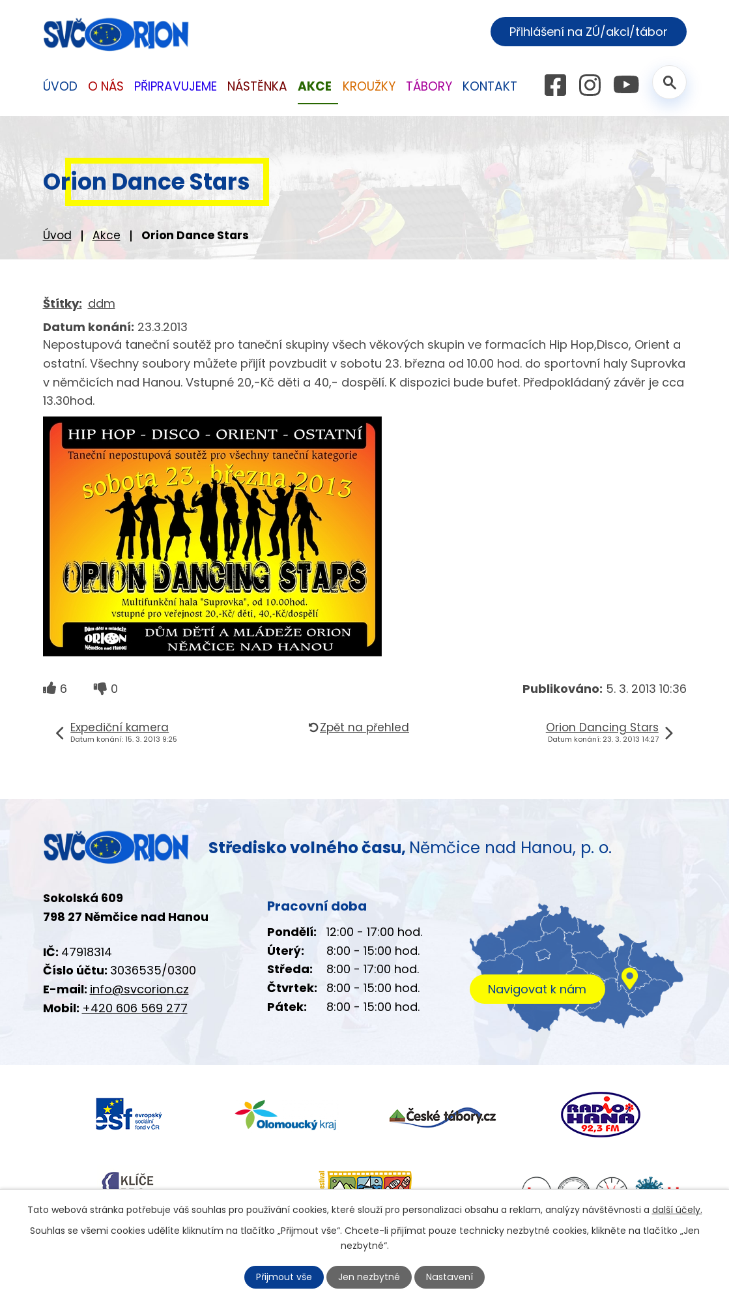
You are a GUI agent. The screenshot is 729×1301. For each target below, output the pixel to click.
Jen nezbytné (370, 1276)
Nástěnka (257, 86)
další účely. (677, 1209)
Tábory (429, 86)
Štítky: (62, 303)
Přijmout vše (285, 1276)
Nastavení (449, 1276)
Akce (107, 235)
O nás (106, 86)
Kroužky (369, 86)
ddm (101, 303)
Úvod (57, 235)
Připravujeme (175, 86)
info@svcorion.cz (139, 989)
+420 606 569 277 (135, 1008)
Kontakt (490, 86)
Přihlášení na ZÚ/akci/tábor (588, 31)
